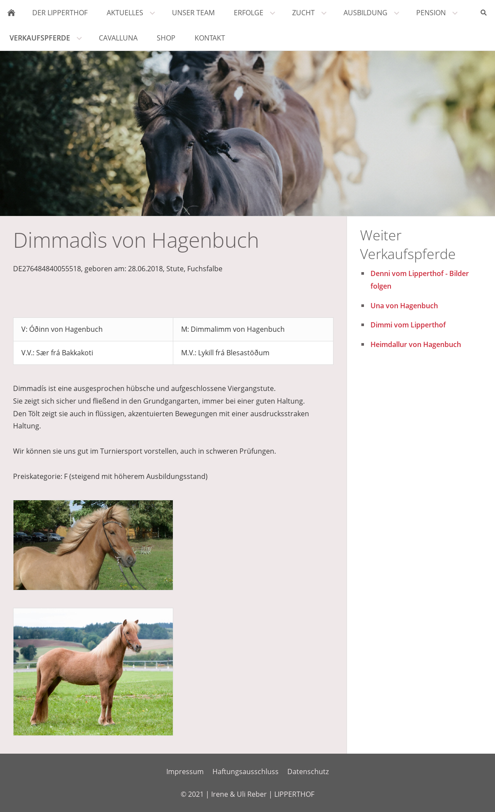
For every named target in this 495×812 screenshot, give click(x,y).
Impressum (185, 771)
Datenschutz (308, 771)
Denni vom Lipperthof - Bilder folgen (419, 280)
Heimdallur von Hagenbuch (415, 344)
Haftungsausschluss (245, 771)
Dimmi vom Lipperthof (408, 325)
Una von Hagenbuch (404, 305)
